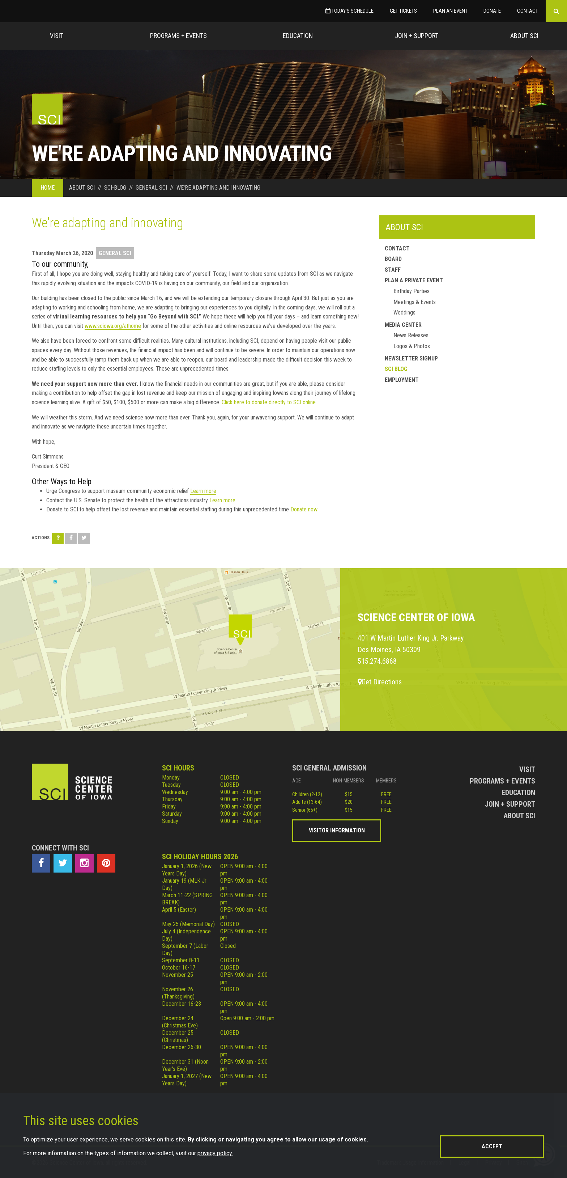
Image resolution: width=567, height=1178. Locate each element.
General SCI (115, 253)
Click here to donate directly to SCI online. (269, 402)
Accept (492, 1146)
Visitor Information (337, 830)
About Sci (524, 35)
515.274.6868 (377, 661)
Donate (492, 11)
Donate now (303, 509)
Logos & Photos (411, 346)
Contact (527, 11)
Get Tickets (403, 11)
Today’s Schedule (349, 11)
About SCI (404, 227)
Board (393, 259)
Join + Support (416, 35)
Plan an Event (450, 11)
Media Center (403, 324)
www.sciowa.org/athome (113, 325)
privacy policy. (215, 1153)
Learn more (203, 490)
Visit (56, 35)
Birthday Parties (411, 291)
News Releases (411, 335)
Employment (402, 379)
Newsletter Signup (411, 358)
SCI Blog (396, 369)
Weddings (404, 312)
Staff (393, 269)
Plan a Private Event (414, 280)
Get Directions (380, 681)
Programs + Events (178, 35)
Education (298, 35)
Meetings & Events (414, 302)
